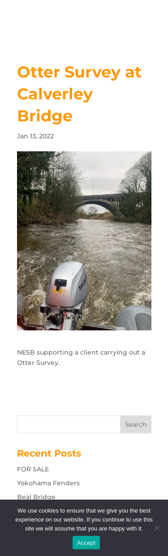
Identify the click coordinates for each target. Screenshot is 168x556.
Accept (86, 542)
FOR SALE (33, 469)
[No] (156, 527)
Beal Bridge (36, 497)
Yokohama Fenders (48, 483)
